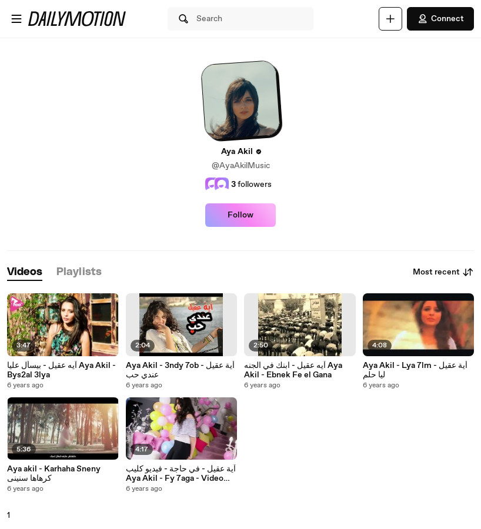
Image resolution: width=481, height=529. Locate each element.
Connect (440, 19)
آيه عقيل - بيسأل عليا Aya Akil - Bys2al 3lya (61, 370)
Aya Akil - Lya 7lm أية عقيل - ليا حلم (415, 370)
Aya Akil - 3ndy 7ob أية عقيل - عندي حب (180, 370)
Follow (240, 215)
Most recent (443, 272)
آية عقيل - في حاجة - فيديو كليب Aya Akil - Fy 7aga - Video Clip (181, 473)
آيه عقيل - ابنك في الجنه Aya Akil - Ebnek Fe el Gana (293, 370)
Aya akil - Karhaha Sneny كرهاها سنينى (54, 473)
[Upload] (390, 19)
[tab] (24, 272)
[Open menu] (16, 19)
